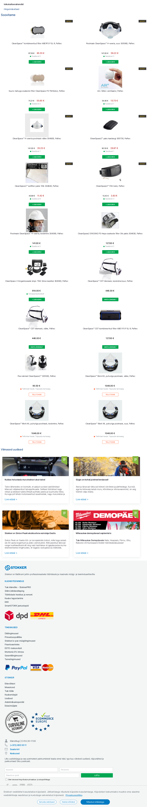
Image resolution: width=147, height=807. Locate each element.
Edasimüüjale (11, 710)
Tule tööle (9, 696)
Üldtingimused (11, 638)
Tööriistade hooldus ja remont (18, 599)
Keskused (14, 758)
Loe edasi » (11, 504)
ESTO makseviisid (13, 653)
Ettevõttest (10, 688)
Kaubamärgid (11, 699)
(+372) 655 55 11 (18, 750)
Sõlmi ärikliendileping (14, 595)
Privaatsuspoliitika (74, 795)
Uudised (9, 703)
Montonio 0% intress (14, 656)
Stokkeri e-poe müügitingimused (20, 645)
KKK (7, 607)
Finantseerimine (12, 649)
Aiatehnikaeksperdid (14, 707)
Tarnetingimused (12, 664)
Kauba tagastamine (14, 603)
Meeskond (10, 692)
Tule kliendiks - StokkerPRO (18, 592)
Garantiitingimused (13, 660)
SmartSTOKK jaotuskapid (17, 610)
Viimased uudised (12, 454)
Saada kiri (15, 754)
